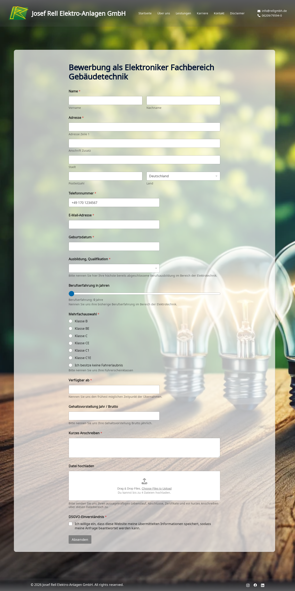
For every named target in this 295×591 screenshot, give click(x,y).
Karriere (202, 13)
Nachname (153, 107)
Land (149, 183)
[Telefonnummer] (114, 202)
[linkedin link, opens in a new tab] (262, 585)
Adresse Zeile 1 (79, 134)
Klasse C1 (82, 350)
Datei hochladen (81, 466)
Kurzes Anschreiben (85, 433)
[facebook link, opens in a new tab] (255, 585)
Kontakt (219, 13)
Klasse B (81, 321)
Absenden (80, 539)
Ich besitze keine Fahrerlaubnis (99, 365)
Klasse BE (82, 328)
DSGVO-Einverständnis (88, 517)
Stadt (72, 167)
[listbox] (114, 268)
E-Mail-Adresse (81, 215)
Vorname (75, 107)
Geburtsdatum (81, 237)
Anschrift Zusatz (80, 150)
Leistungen (183, 13)
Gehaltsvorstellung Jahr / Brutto (93, 406)
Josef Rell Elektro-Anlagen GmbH (79, 13)
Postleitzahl (76, 183)
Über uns (163, 13)
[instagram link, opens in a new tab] (248, 585)
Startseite (145, 13)
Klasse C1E (83, 358)
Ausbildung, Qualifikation (90, 259)
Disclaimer (237, 13)
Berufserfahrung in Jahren (89, 285)
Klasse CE (82, 343)
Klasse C (81, 336)
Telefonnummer (82, 193)
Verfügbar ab (80, 380)
